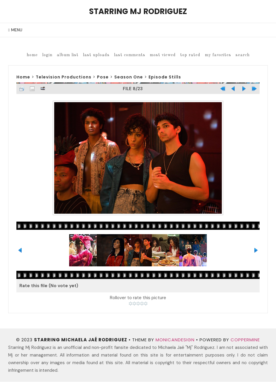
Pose (103, 77)
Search (243, 55)
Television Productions (63, 77)
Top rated (190, 55)
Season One (128, 77)
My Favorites (218, 55)
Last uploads (96, 55)
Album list (68, 55)
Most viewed (163, 55)
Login (47, 55)
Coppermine (245, 340)
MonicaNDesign (175, 340)
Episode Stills (165, 77)
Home (32, 55)
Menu (16, 29)
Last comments (129, 55)
